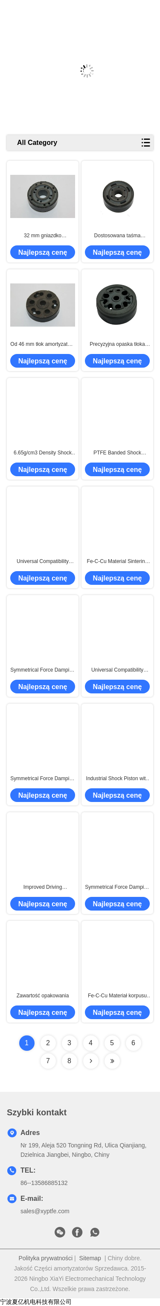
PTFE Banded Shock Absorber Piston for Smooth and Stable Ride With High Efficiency (117, 453)
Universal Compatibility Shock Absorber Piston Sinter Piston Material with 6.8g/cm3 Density (43, 561)
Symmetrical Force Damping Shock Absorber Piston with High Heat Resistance (42, 778)
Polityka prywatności (45, 1258)
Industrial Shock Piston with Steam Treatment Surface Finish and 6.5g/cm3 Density (117, 778)
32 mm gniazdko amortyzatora (42, 236)
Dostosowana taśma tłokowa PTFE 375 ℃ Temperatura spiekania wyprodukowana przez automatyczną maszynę (117, 236)
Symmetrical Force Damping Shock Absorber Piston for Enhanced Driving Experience (117, 887)
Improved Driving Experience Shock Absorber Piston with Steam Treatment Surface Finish (42, 887)
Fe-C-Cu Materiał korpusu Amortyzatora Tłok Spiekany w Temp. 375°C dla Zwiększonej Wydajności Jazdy (117, 996)
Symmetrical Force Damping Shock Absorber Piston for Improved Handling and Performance (42, 670)
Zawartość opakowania (43, 996)
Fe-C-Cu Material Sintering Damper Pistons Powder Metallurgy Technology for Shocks (117, 561)
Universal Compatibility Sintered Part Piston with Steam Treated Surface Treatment (117, 670)
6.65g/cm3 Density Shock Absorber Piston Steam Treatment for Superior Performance (43, 453)
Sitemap (90, 1258)
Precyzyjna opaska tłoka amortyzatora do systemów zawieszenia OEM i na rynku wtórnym (117, 344)
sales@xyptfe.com (45, 1211)
